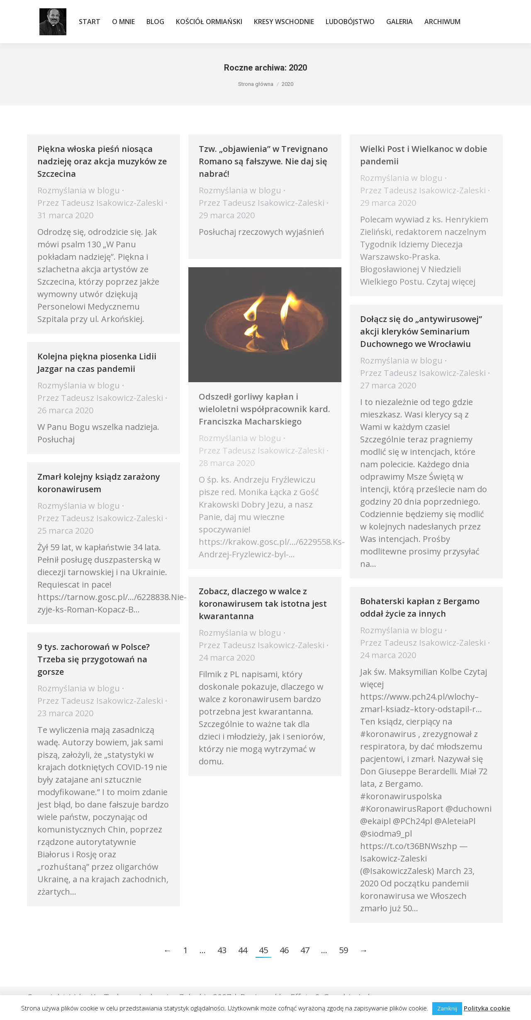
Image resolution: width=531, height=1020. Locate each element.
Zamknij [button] (447, 1008)
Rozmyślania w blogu (78, 190)
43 (222, 950)
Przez (100, 202)
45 (263, 950)
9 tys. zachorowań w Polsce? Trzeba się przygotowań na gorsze (93, 659)
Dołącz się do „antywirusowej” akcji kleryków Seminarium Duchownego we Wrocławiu (421, 331)
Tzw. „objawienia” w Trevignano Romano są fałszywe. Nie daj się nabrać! (263, 161)
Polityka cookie (487, 1008)
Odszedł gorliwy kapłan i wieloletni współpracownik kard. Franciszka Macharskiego (264, 409)
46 (284, 950)
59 (343, 950)
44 (242, 950)
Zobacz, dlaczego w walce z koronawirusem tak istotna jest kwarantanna (263, 604)
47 (304, 950)
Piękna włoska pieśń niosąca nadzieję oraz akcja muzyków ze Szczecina (102, 161)
